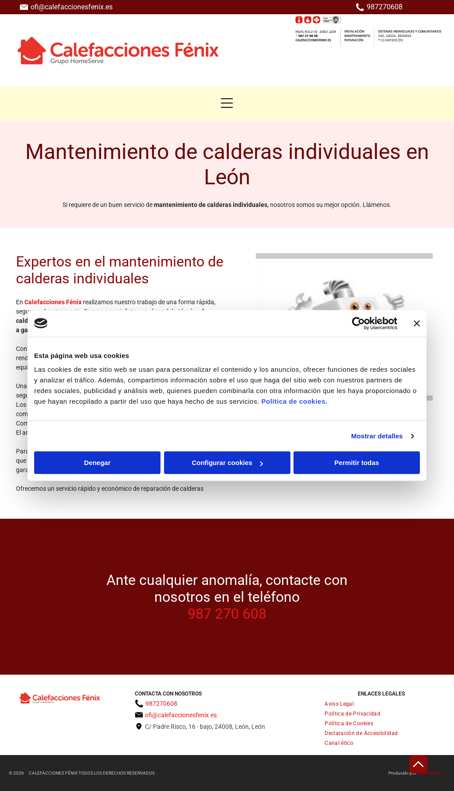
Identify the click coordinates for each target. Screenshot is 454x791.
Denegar (97, 462)
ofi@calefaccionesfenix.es (72, 7)
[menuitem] (381, 704)
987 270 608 (227, 613)
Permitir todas (356, 462)
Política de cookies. (294, 401)
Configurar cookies (227, 462)
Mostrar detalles (377, 436)
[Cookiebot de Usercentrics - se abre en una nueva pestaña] (358, 323)
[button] (227, 103)
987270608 (385, 7)
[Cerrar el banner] (417, 323)
